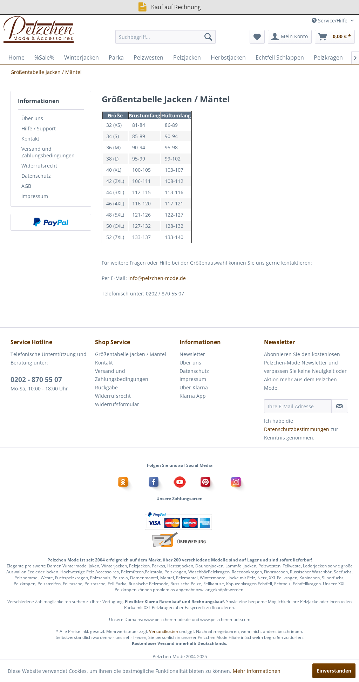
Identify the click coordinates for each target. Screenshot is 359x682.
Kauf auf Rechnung (169, 6)
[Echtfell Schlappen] (280, 57)
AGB (26, 186)
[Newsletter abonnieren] (339, 406)
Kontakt (30, 138)
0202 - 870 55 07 (36, 379)
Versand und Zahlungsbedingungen (48, 152)
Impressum (34, 196)
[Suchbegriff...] (165, 37)
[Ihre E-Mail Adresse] (298, 406)
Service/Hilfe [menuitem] (330, 20)
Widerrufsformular (117, 404)
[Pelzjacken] (187, 57)
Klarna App (193, 396)
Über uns (32, 118)
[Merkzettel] (257, 37)
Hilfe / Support (38, 128)
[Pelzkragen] (328, 57)
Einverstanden (334, 670)
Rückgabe (106, 387)
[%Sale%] (44, 57)
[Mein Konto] (290, 37)
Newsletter (192, 354)
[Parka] (116, 57)
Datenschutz (36, 175)
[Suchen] (208, 37)
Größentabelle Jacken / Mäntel (130, 354)
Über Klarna (194, 387)
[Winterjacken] (81, 57)
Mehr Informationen (256, 671)
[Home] (16, 57)
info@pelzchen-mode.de (157, 278)
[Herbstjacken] (228, 57)
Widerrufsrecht (39, 165)
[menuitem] (165, 37)
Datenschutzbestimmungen (296, 429)
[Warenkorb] (335, 37)
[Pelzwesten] (148, 57)
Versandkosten (163, 631)
